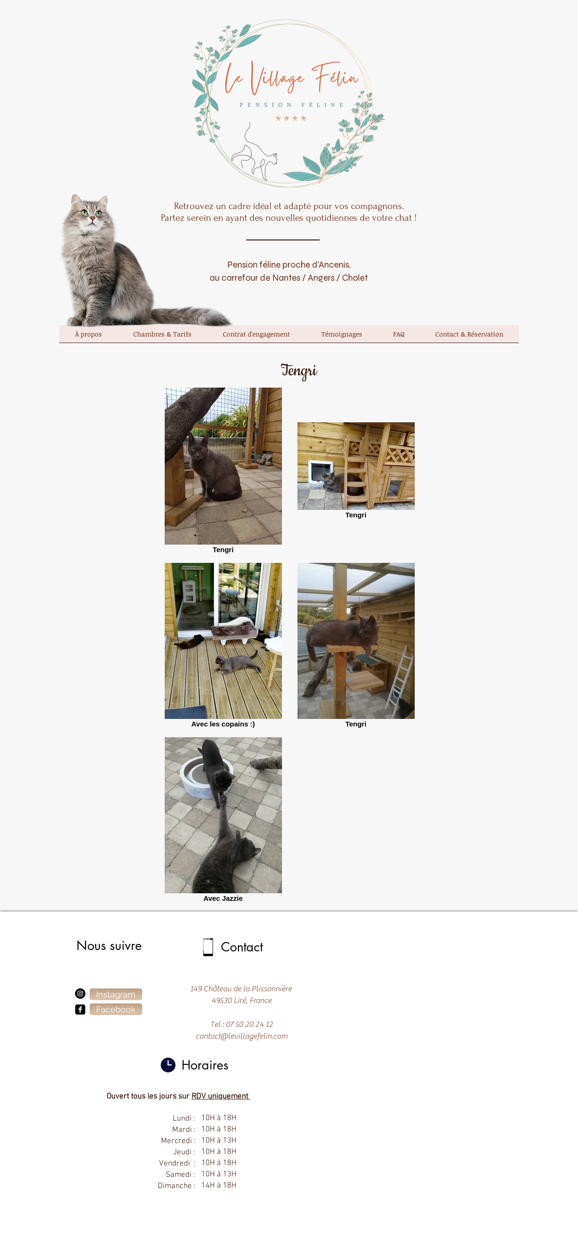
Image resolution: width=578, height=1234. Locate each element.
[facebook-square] (80, 1009)
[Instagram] (80, 993)
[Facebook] (116, 1009)
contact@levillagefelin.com (242, 1036)
